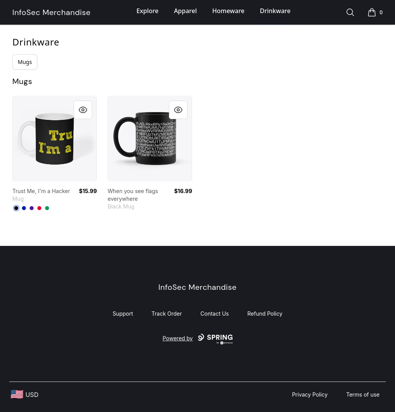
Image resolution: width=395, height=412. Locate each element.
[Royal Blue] (24, 208)
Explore (148, 11)
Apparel (185, 11)
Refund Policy (264, 313)
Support (123, 313)
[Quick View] (83, 110)
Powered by (197, 339)
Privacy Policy (310, 394)
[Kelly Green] (47, 208)
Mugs (25, 62)
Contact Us (215, 313)
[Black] (16, 208)
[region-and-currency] (25, 394)
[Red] (39, 208)
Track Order (167, 313)
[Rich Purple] (31, 208)
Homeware (228, 11)
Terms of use (363, 394)
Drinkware (275, 11)
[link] (54, 138)
